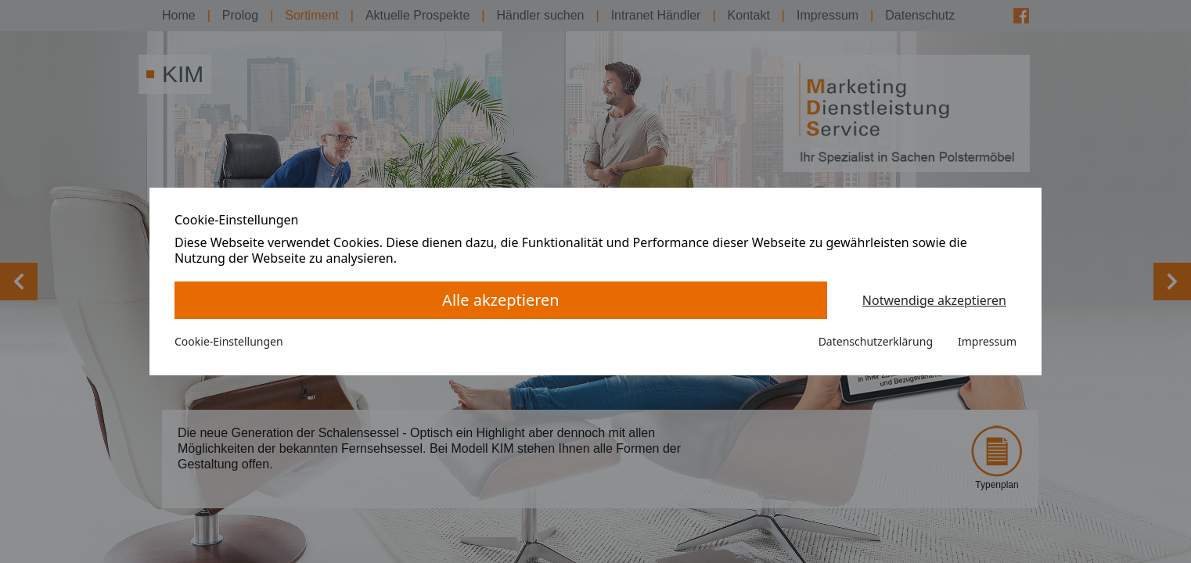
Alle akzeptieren (501, 299)
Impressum (987, 341)
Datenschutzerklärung (876, 341)
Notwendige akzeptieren (934, 300)
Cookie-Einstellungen (229, 341)
